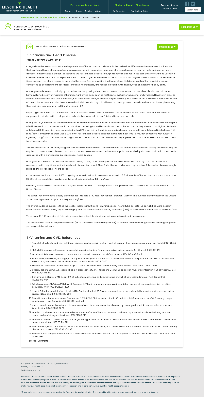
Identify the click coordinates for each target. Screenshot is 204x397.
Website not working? (31, 370)
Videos (98, 11)
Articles (88, 11)
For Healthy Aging (139, 11)
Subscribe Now (189, 27)
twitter (193, 4)
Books (79, 11)
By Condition (119, 11)
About (68, 11)
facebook (187, 4)
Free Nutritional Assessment (169, 7)
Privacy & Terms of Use (32, 366)
